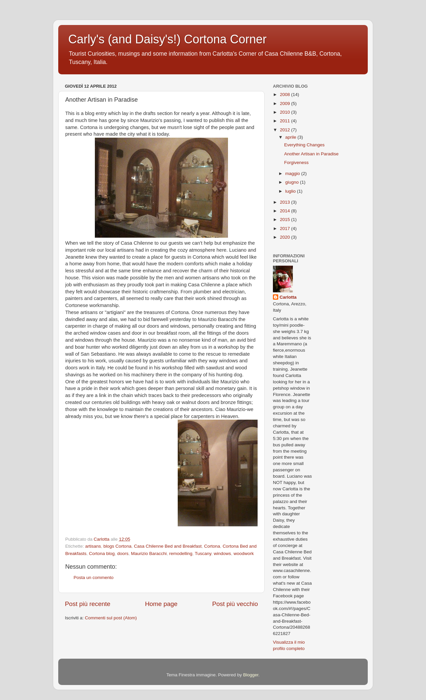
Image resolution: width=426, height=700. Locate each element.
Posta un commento (93, 577)
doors (122, 553)
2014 (285, 210)
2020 (285, 237)
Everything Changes (304, 144)
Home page (161, 603)
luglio (291, 191)
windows (222, 553)
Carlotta (288, 297)
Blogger (250, 674)
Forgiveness (296, 162)
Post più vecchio (235, 603)
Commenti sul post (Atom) (111, 617)
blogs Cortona (117, 546)
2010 (285, 112)
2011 (285, 120)
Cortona (212, 546)
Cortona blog (101, 553)
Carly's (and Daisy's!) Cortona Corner (167, 39)
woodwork (244, 553)
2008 (285, 94)
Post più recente (87, 603)
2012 (285, 129)
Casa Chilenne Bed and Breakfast (167, 546)
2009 (285, 103)
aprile (291, 137)
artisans (93, 546)
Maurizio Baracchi (148, 553)
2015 (285, 219)
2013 (285, 202)
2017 (285, 228)
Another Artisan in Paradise (311, 153)
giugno (292, 182)
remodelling (180, 553)
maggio (293, 173)
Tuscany (203, 553)
